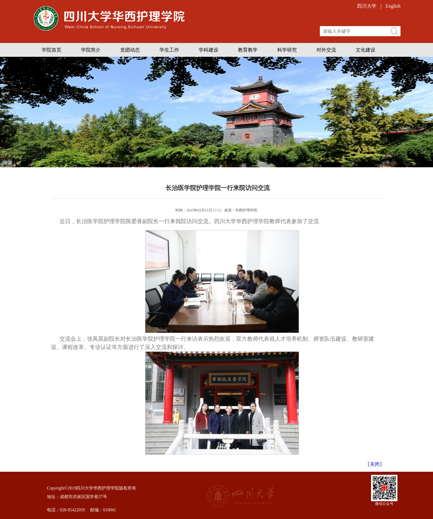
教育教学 (248, 49)
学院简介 (91, 49)
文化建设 (365, 49)
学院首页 (51, 49)
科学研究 (287, 49)
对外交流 (326, 49)
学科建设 (208, 49)
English (392, 6)
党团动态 (130, 49)
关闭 (375, 464)
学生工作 (169, 49)
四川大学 (367, 6)
